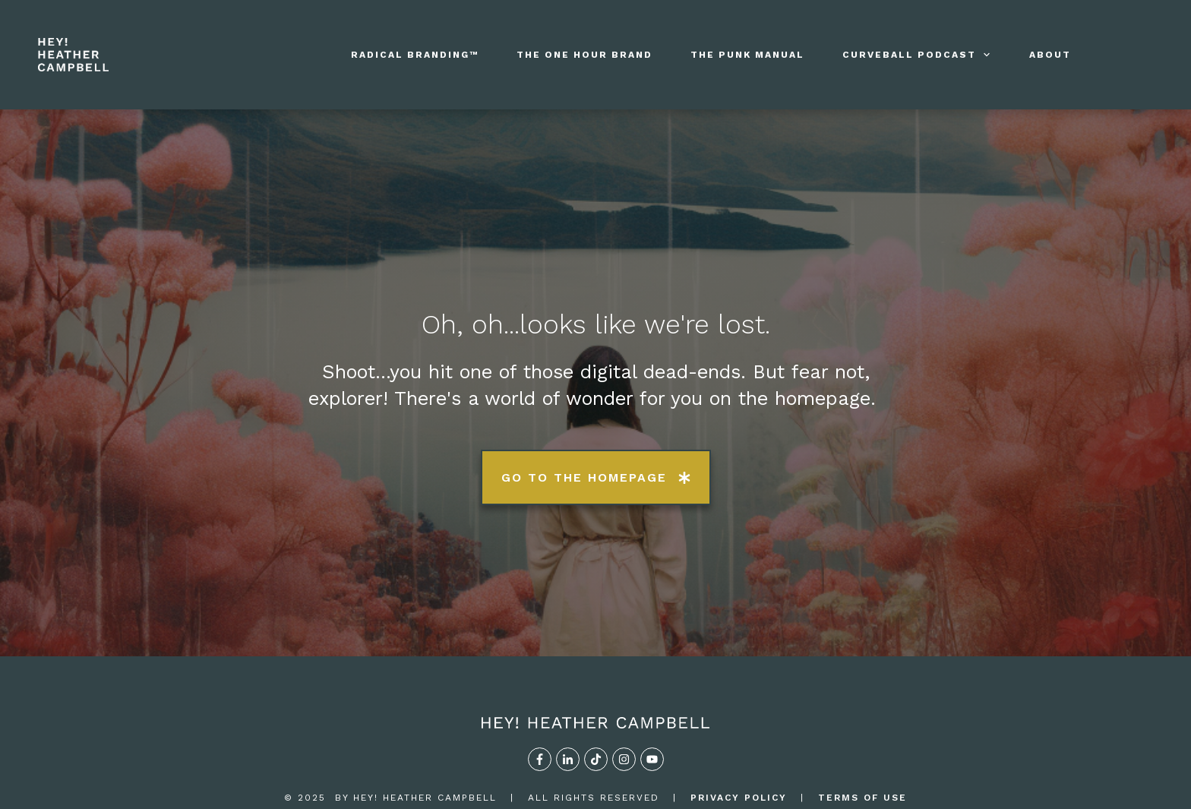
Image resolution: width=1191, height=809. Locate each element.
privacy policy (738, 737)
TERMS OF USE (862, 737)
